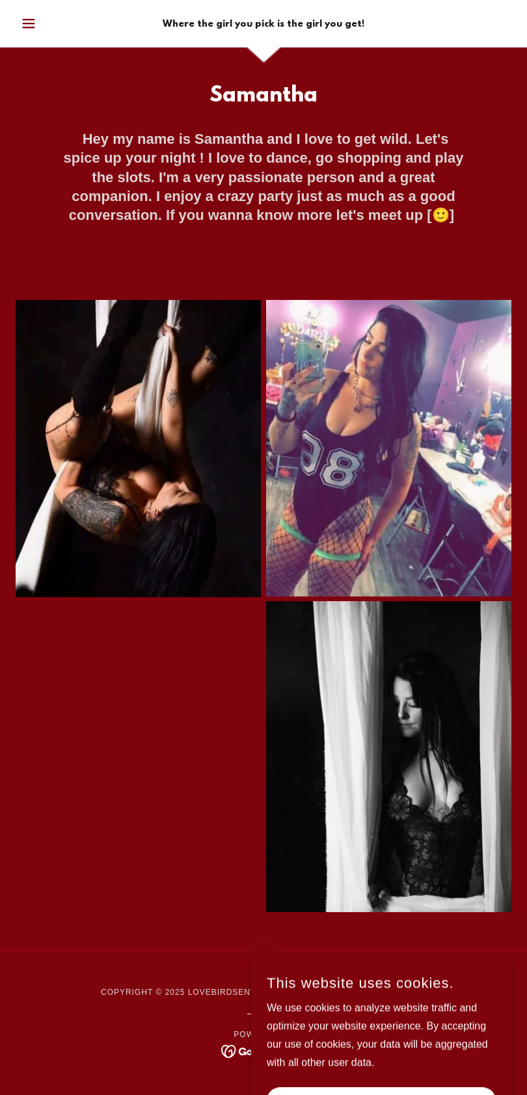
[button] (53, 23)
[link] (263, 23)
